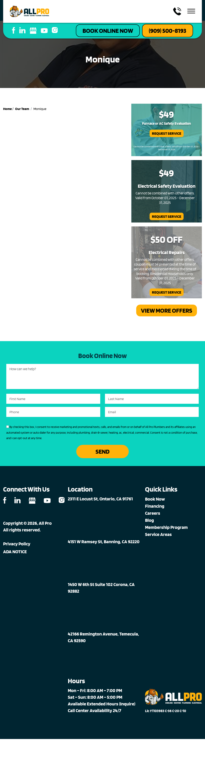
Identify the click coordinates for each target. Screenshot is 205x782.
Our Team (22, 109)
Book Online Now (108, 30)
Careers (152, 513)
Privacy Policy (16, 544)
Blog (149, 520)
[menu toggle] (191, 11)
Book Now (155, 499)
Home (7, 109)
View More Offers (166, 310)
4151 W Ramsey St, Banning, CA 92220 (104, 541)
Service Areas (158, 534)
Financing (154, 506)
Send (102, 451)
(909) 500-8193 (167, 30)
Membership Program (166, 527)
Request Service (166, 133)
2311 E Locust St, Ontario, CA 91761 (100, 499)
